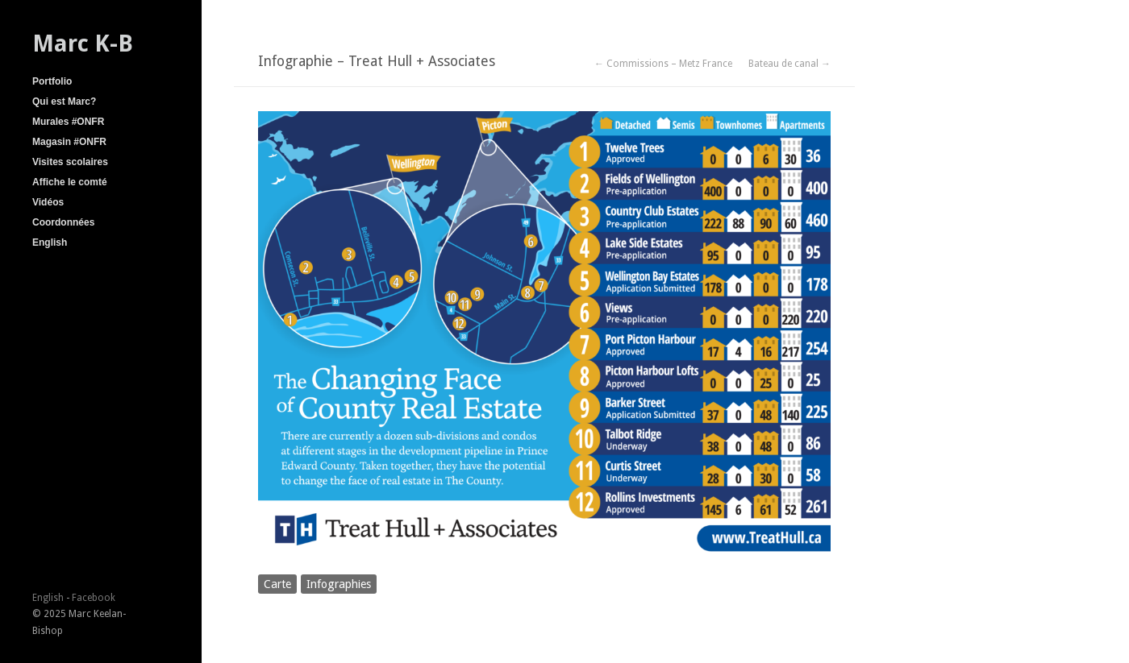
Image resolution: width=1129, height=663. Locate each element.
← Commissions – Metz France (663, 63)
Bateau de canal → (789, 63)
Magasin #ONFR (69, 141)
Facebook (93, 597)
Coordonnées (63, 222)
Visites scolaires (70, 162)
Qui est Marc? (64, 101)
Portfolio (52, 81)
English (49, 242)
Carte (277, 584)
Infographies (338, 584)
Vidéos (48, 202)
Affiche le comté (69, 182)
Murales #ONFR (68, 121)
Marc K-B (82, 43)
